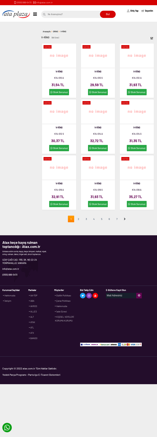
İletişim (7, 300)
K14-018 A (136, 189)
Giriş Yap (132, 10)
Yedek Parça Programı (14, 374)
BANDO (33, 338)
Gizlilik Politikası (63, 295)
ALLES (33, 311)
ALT (32, 316)
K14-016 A (59, 189)
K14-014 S (136, 134)
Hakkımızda (9, 295)
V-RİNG (63, 31)
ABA (32, 300)
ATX (32, 333)
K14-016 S (98, 189)
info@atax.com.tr (44, 2)
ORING (55, 31)
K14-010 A (59, 78)
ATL (32, 327)
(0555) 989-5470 (24, 2)
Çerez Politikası (63, 300)
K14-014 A (98, 134)
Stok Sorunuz (59, 92)
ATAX (32, 322)
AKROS (33, 306)
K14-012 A (137, 78)
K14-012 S (59, 134)
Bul (108, 14)
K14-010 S (98, 78)
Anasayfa (46, 31)
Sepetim (147, 10)
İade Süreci (61, 311)
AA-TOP (33, 295)
